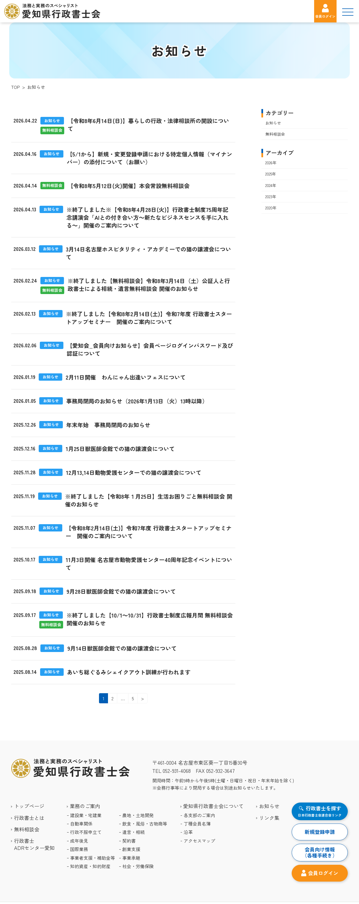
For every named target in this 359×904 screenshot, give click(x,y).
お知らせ (273, 123)
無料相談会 (275, 134)
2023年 (270, 196)
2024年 (270, 185)
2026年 (271, 163)
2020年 (271, 208)
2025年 (270, 174)
